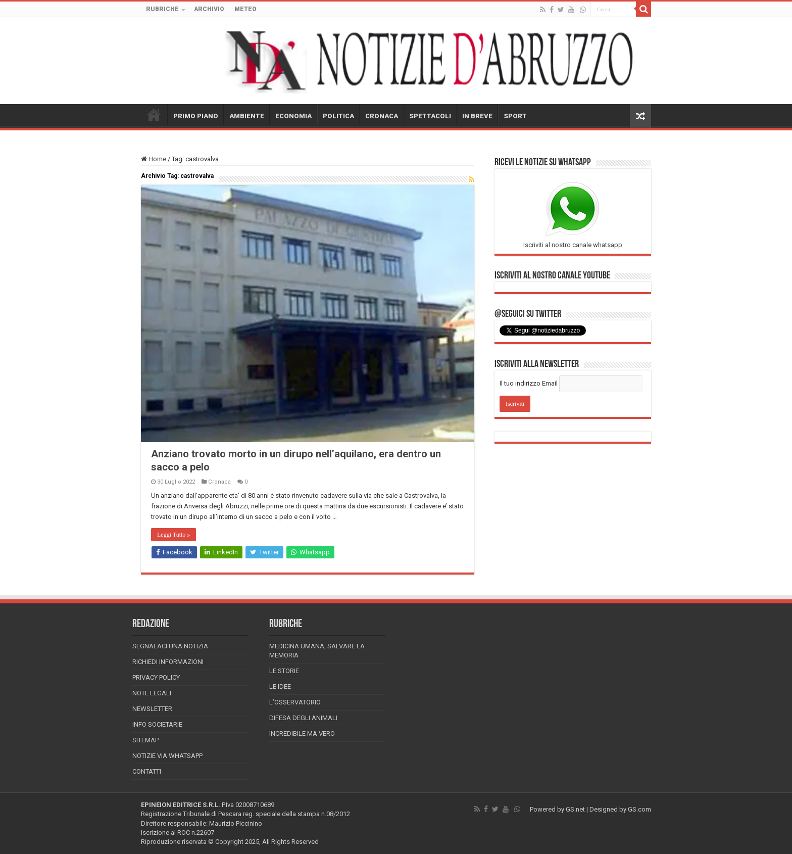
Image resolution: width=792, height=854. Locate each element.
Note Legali (151, 693)
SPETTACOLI (430, 116)
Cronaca (219, 482)
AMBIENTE (246, 116)
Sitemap (145, 740)
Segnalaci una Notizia (170, 646)
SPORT (515, 116)
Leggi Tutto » (173, 534)
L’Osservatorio (295, 702)
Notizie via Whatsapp (167, 756)
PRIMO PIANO (195, 116)
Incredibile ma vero (302, 733)
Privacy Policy (156, 677)
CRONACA (381, 116)
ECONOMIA (293, 116)
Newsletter (152, 709)
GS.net (575, 809)
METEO (245, 9)
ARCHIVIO (209, 9)
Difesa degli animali (303, 718)
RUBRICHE (162, 9)
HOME (154, 114)
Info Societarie (157, 724)
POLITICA (338, 116)
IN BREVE (477, 116)
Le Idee (280, 686)
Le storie (284, 671)
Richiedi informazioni (168, 662)
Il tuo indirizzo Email (529, 383)
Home (153, 159)
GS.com (639, 809)
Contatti (146, 771)
